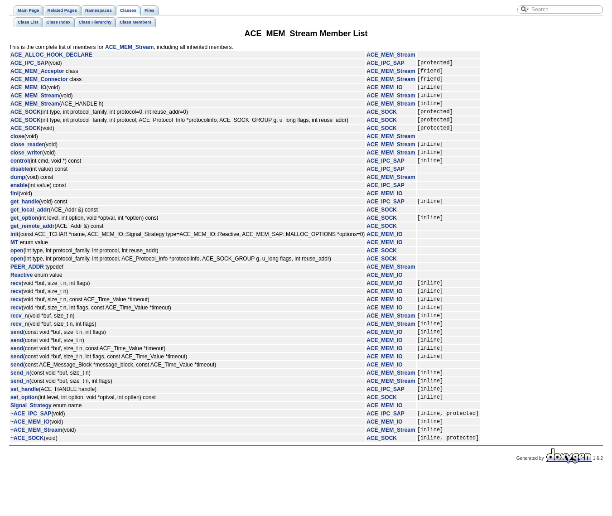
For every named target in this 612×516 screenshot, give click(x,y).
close (17, 148)
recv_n (19, 341)
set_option (24, 435)
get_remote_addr (32, 245)
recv (16, 303)
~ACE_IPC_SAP (30, 452)
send (16, 360)
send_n (19, 406)
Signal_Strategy (31, 443)
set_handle (24, 425)
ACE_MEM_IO (28, 92)
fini (14, 210)
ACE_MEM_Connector (39, 83)
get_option (24, 236)
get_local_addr (29, 227)
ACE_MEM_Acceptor (37, 73)
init (14, 253)
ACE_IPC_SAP (29, 64)
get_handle (24, 219)
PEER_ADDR (27, 286)
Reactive (21, 294)
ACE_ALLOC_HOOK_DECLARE (51, 55)
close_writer (26, 167)
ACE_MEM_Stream (129, 47)
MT (14, 261)
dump (17, 193)
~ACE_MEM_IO (29, 462)
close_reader (27, 157)
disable (19, 185)
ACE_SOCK (25, 121)
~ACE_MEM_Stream (36, 471)
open (17, 269)
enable (19, 201)
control (19, 177)
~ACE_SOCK (27, 481)
